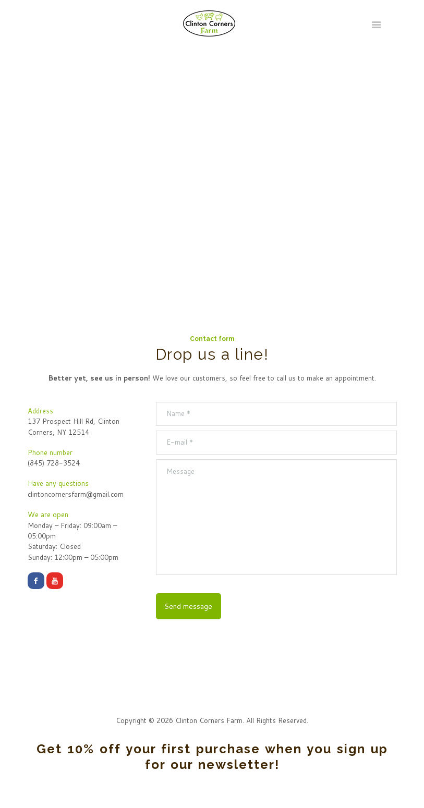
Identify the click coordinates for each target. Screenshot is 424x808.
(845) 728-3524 (54, 463)
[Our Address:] (212, 167)
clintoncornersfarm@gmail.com (76, 494)
